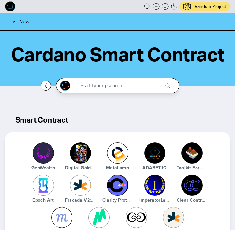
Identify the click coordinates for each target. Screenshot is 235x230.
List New (19, 21)
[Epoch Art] (43, 185)
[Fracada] (173, 217)
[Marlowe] (99, 217)
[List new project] (20, 21)
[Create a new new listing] (156, 6)
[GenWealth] (43, 153)
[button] (147, 6)
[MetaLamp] (117, 153)
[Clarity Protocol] (117, 185)
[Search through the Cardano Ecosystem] (120, 85)
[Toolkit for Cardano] (192, 153)
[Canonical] (136, 217)
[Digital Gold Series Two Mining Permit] (80, 153)
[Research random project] (204, 6)
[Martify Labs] (62, 217)
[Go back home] (46, 85)
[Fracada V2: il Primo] (80, 185)
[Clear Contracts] (192, 185)
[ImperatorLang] (155, 185)
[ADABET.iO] (155, 153)
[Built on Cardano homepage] (10, 6)
